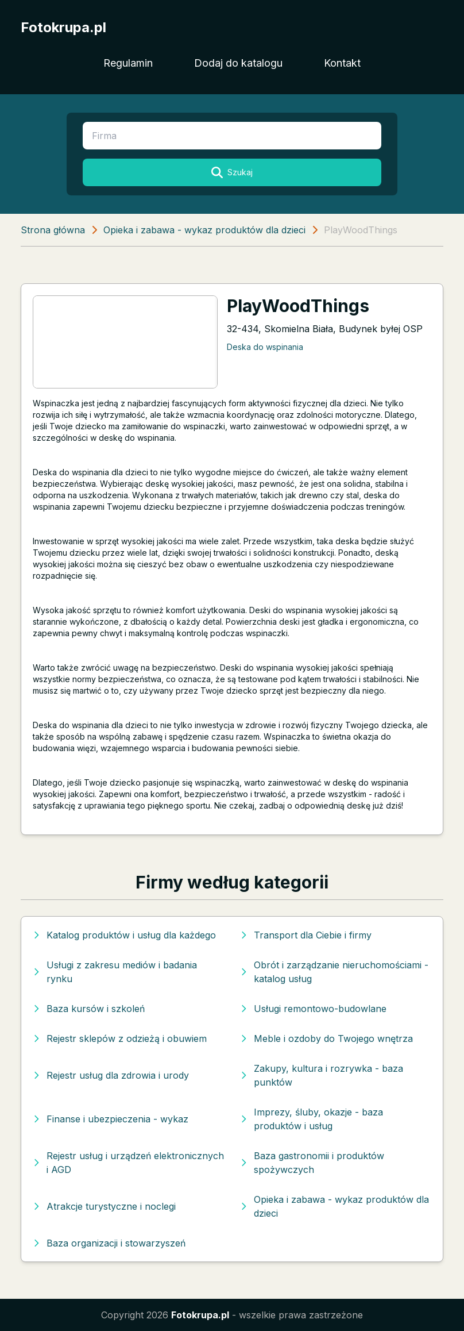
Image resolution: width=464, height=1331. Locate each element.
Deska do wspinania (265, 347)
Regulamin (128, 63)
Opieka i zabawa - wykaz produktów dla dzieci (204, 230)
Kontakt (342, 63)
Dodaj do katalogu (238, 63)
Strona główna (53, 230)
